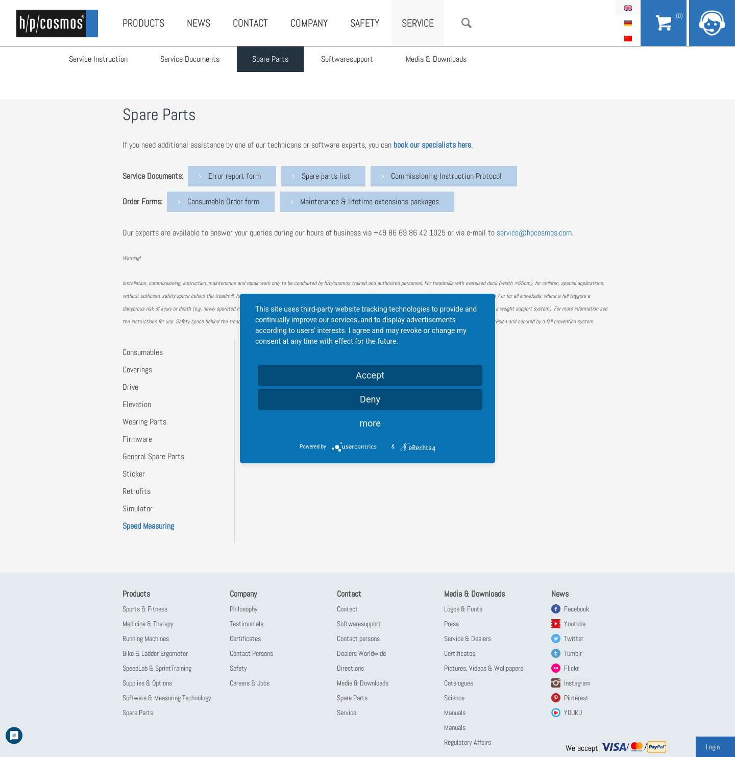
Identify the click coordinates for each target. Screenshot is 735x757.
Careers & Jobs (250, 683)
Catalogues (458, 683)
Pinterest (576, 697)
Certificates (245, 638)
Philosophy (244, 608)
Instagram (577, 683)
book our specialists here (432, 144)
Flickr (571, 668)
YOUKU (573, 712)
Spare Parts (270, 59)
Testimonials (246, 623)
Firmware (137, 439)
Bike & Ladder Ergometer (155, 653)
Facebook (576, 608)
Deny (370, 399)
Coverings (137, 369)
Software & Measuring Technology (166, 697)
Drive (130, 387)
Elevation (136, 404)
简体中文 (628, 38)
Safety (364, 23)
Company (309, 23)
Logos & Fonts (463, 608)
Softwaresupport (347, 59)
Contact (250, 23)
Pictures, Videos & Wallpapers (483, 668)
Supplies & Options (147, 683)
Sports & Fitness (144, 608)
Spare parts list (326, 176)
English (628, 7)
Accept (370, 375)
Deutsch (628, 23)
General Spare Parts (153, 456)
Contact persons (358, 638)
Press (451, 623)
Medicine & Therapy (148, 623)
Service (418, 23)
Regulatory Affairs (467, 742)
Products (143, 23)
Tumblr (573, 653)
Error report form (234, 176)
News (198, 23)
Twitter (573, 638)
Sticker (133, 473)
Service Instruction (98, 59)
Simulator (137, 508)
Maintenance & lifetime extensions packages (369, 201)
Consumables (142, 352)
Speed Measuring (148, 526)
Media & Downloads (436, 59)
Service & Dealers (467, 638)
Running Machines (145, 638)
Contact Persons (251, 653)
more (370, 423)
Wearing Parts (144, 421)
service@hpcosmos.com (534, 232)
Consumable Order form (223, 201)
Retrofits (136, 491)
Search (466, 23)
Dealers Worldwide (361, 653)
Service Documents (189, 59)
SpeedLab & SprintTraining (156, 668)
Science (454, 697)
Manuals (454, 712)
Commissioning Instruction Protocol (446, 176)
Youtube (574, 623)
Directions (350, 668)
